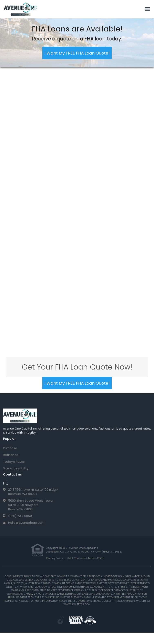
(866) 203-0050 (20, 516)
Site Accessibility (15, 468)
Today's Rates (14, 461)
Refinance (10, 455)
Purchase (10, 448)
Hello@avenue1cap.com (26, 522)
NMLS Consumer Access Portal (85, 558)
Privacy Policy (54, 558)
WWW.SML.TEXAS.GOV (33, 586)
